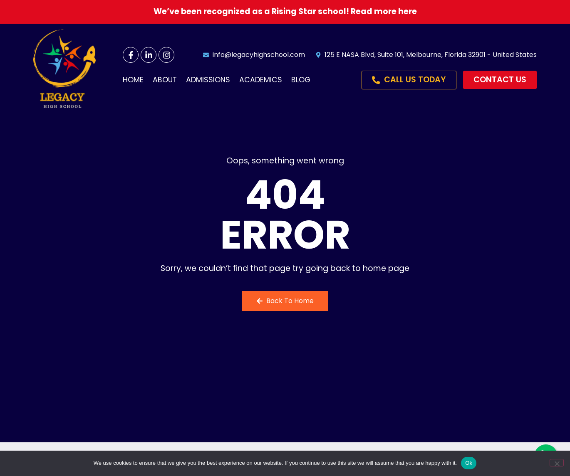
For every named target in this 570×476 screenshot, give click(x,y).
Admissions (208, 80)
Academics (260, 80)
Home (133, 80)
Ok (468, 463)
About (165, 80)
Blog (300, 80)
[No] (557, 462)
